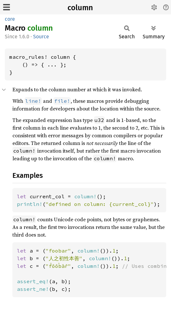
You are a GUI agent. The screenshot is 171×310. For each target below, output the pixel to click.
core (10, 19)
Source (41, 37)
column (80, 7)
